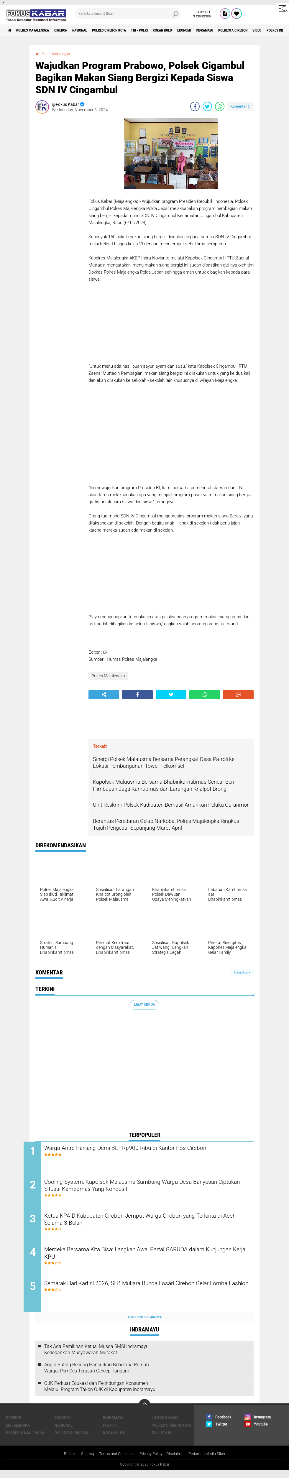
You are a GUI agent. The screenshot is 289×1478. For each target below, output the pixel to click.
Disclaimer (177, 1461)
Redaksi (65, 1461)
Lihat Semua (144, 1004)
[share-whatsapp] (219, 106)
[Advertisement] (59, 206)
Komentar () (240, 106)
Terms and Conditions (115, 1461)
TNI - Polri (168, 30)
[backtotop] (144, 1412)
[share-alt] (103, 694)
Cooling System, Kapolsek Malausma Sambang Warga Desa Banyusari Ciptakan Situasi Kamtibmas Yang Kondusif (140, 1188)
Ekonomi (222, 30)
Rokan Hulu (195, 30)
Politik (110, 1432)
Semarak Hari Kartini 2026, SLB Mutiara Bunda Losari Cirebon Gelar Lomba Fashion (150, 1295)
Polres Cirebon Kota (131, 30)
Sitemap (84, 1461)
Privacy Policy (152, 1461)
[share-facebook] (195, 106)
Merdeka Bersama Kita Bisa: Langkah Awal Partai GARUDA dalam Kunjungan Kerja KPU (148, 1260)
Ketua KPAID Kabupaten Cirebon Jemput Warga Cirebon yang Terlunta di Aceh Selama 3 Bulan (142, 1224)
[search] (127, 13)
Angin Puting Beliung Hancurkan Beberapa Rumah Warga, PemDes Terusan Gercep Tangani (96, 1375)
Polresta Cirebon (72, 1440)
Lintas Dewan (165, 1425)
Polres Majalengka (38, 30)
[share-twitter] (207, 106)
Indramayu (247, 30)
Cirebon (72, 30)
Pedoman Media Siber (211, 1461)
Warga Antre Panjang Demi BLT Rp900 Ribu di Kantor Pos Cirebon (148, 1148)
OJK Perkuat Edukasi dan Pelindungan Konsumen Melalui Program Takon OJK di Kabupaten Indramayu (99, 1394)
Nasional (96, 30)
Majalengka (18, 1432)
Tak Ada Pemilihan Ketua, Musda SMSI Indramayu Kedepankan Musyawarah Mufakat (96, 1357)
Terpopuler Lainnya (144, 1325)
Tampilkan (242, 972)
